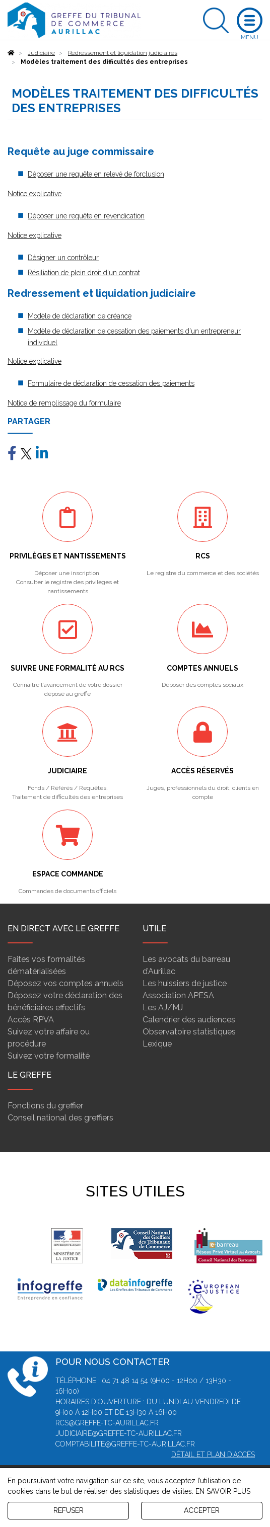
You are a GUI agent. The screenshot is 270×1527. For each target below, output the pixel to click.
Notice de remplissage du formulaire (64, 403)
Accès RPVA (31, 1019)
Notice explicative (34, 194)
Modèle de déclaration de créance (79, 316)
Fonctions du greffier (45, 1105)
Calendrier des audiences (189, 1019)
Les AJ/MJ (163, 1007)
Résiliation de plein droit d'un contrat (84, 273)
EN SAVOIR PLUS (222, 1491)
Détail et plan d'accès (213, 1455)
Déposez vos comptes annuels (65, 983)
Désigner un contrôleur (63, 258)
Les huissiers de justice (185, 983)
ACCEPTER (202, 1510)
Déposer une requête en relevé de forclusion (96, 174)
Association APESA (178, 995)
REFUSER (68, 1510)
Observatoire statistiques (189, 1031)
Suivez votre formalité (49, 1056)
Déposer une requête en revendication (86, 216)
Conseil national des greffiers (60, 1117)
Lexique (157, 1044)
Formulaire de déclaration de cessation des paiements (111, 383)
